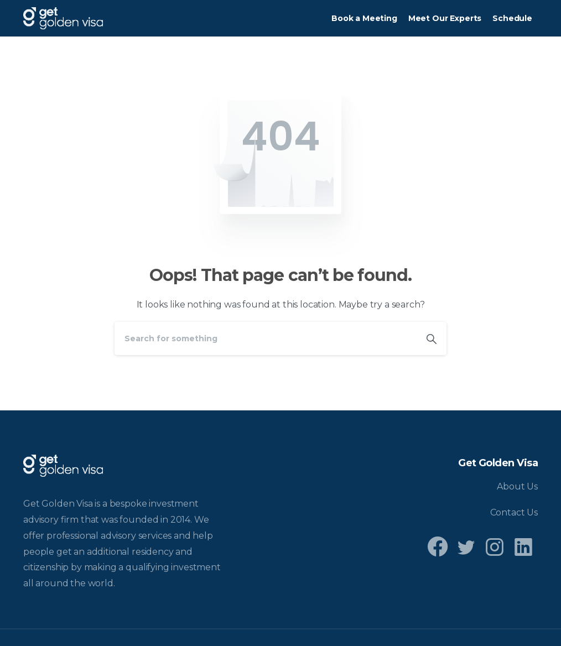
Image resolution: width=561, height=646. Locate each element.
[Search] (266, 338)
